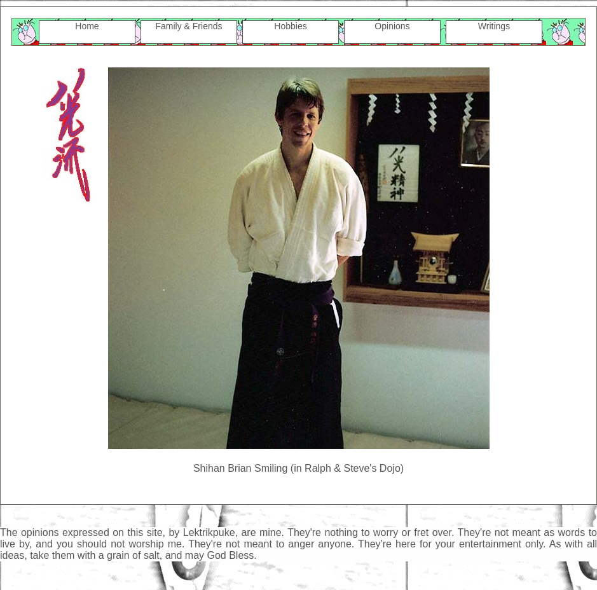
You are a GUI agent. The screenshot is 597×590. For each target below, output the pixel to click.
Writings (494, 26)
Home (87, 26)
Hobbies (290, 26)
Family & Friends (188, 26)
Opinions (391, 26)
